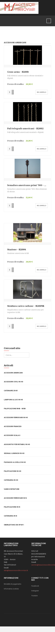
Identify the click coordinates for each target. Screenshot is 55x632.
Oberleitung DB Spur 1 (14, 525)
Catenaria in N (10, 516)
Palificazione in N (12, 507)
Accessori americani (13, 373)
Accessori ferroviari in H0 (16, 417)
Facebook (35, 586)
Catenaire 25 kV (11, 391)
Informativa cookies (11, 589)
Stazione (12, 249)
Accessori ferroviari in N (15, 498)
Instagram (35, 591)
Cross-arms (13, 72)
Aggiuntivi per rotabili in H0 (17, 444)
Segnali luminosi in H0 (14, 453)
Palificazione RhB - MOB (15, 409)
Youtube (34, 596)
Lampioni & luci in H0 (13, 400)
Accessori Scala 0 (12, 435)
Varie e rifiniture (11, 489)
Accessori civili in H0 (13, 382)
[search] (16, 355)
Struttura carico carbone (20, 306)
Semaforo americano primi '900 (24, 185)
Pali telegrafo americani (20, 128)
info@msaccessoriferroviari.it (16, 570)
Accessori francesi (12, 426)
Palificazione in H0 (12, 471)
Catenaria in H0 (11, 480)
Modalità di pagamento (12, 584)
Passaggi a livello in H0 (15, 462)
